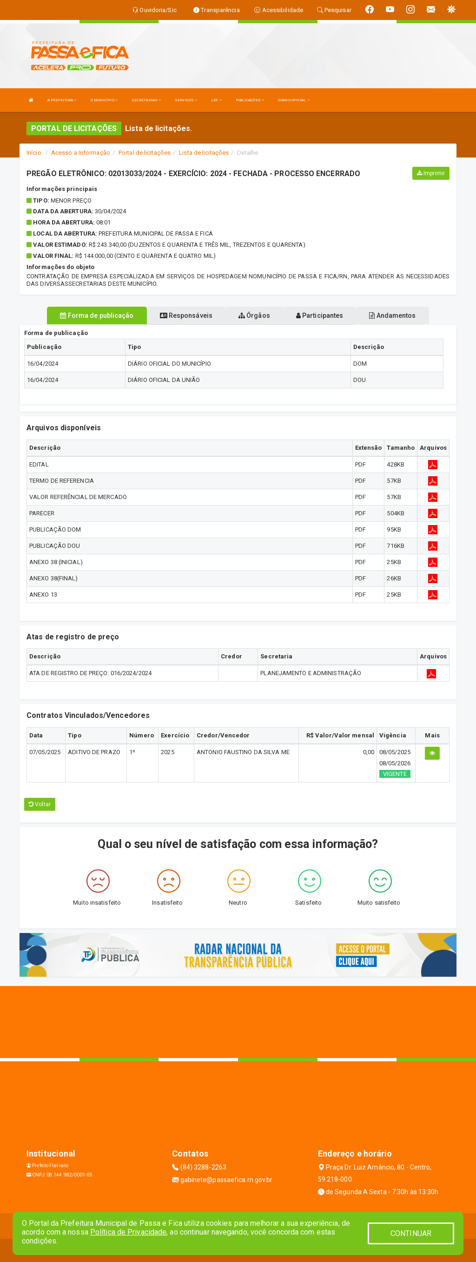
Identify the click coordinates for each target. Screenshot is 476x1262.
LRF (216, 100)
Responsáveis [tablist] (186, 315)
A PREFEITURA (61, 100)
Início (33, 152)
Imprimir (431, 173)
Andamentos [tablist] (392, 315)
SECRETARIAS (146, 100)
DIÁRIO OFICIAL (294, 100)
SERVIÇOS (186, 100)
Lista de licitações (204, 152)
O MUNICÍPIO (104, 100)
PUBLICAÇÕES (250, 100)
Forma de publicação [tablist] (96, 315)
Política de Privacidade (128, 1232)
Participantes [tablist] (320, 315)
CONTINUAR (410, 1233)
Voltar (40, 804)
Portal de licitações (145, 152)
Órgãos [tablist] (254, 315)
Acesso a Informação (80, 152)
